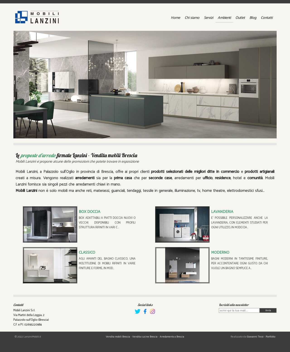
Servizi (208, 18)
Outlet (240, 18)
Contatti (267, 18)
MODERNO (220, 252)
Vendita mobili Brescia (118, 337)
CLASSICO (87, 252)
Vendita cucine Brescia (144, 337)
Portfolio (270, 337)
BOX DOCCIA (89, 212)
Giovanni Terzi (255, 337)
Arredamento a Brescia (172, 337)
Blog (252, 18)
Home (175, 18)
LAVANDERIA (222, 212)
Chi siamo (192, 18)
